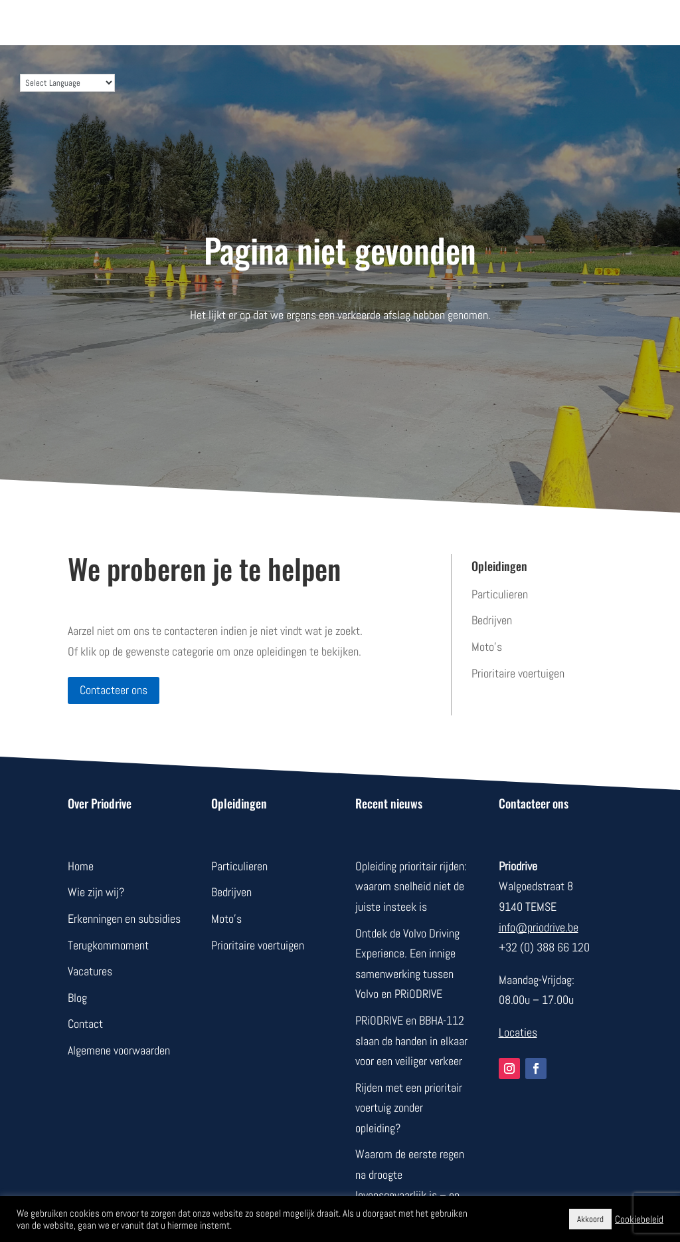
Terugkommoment (108, 945)
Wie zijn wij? (96, 892)
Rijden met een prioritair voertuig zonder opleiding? (408, 1108)
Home (81, 866)
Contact (85, 1023)
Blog (77, 997)
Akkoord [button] (590, 1219)
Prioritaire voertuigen (517, 673)
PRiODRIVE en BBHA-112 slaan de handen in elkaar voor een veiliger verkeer (411, 1040)
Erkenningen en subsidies (124, 918)
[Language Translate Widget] (67, 83)
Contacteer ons (113, 689)
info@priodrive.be (538, 927)
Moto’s (486, 646)
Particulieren (499, 594)
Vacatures (90, 971)
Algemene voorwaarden (119, 1050)
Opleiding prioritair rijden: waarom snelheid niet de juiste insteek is (411, 886)
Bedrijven (491, 620)
